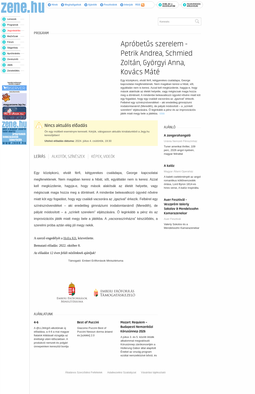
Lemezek (11, 19)
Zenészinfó (12, 59)
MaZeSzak (12, 36)
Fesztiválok (108, 4)
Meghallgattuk (71, 4)
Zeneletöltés (13, 70)
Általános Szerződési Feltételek (83, 372)
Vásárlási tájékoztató (153, 372)
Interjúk (126, 4)
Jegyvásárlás (13, 30)
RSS (139, 5)
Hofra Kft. (70, 238)
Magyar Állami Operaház (178, 171)
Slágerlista (12, 47)
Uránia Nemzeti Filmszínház (180, 141)
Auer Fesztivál (172, 218)
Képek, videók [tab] (103, 156)
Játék (10, 65)
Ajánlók (90, 4)
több (162, 113)
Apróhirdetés (13, 53)
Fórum (10, 42)
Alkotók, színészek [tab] (68, 156)
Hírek (53, 4)
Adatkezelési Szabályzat (121, 372)
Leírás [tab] (39, 156)
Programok (12, 25)
